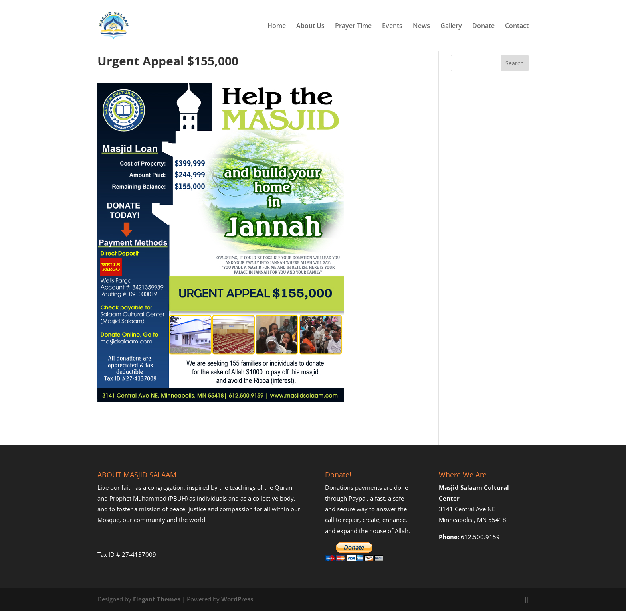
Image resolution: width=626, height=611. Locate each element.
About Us (310, 26)
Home (276, 26)
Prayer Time (353, 26)
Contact (517, 26)
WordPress (237, 599)
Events (392, 26)
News (421, 26)
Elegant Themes (156, 599)
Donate (483, 26)
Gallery (451, 26)
